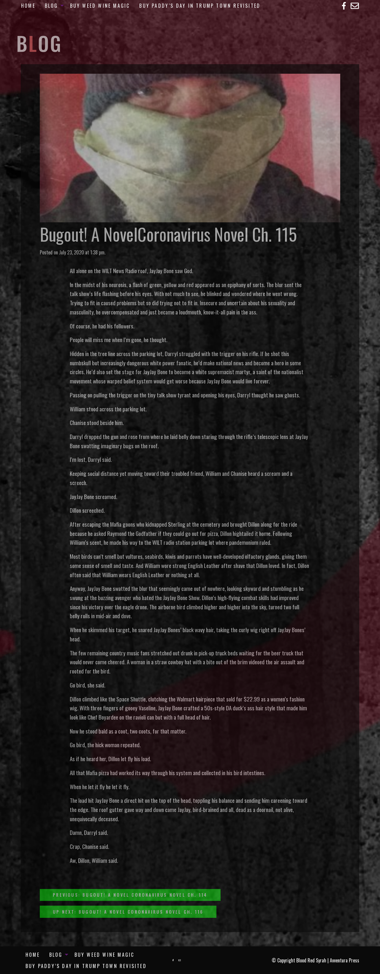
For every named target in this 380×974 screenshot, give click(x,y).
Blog (51, 5)
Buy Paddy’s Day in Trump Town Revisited (199, 5)
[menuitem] (28, 5)
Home (28, 5)
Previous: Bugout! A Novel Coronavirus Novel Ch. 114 (130, 895)
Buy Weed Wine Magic (100, 5)
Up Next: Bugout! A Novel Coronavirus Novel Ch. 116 (128, 912)
